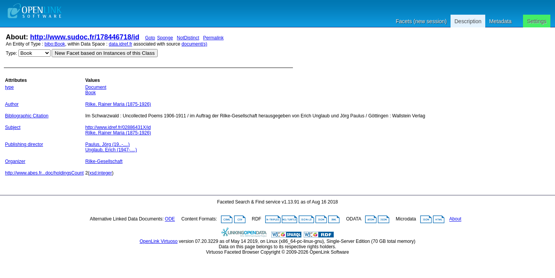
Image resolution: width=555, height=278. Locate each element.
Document (95, 87)
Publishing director (24, 144)
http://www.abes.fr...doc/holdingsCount (44, 173)
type (9, 87)
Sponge (165, 38)
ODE (170, 219)
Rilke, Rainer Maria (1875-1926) (118, 104)
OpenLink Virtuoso (159, 241)
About (455, 219)
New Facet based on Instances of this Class (105, 53)
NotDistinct (188, 38)
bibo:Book (55, 44)
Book (90, 92)
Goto (150, 38)
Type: (11, 53)
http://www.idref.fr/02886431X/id (118, 127)
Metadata (500, 21)
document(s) (194, 44)
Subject (12, 127)
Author (11, 104)
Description (467, 21)
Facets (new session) (421, 21)
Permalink (213, 38)
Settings (537, 21)
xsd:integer (100, 173)
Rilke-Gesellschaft (104, 161)
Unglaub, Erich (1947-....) (111, 150)
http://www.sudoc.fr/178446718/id (84, 37)
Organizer (15, 161)
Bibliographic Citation (27, 116)
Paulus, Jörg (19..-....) (107, 144)
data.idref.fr (120, 44)
